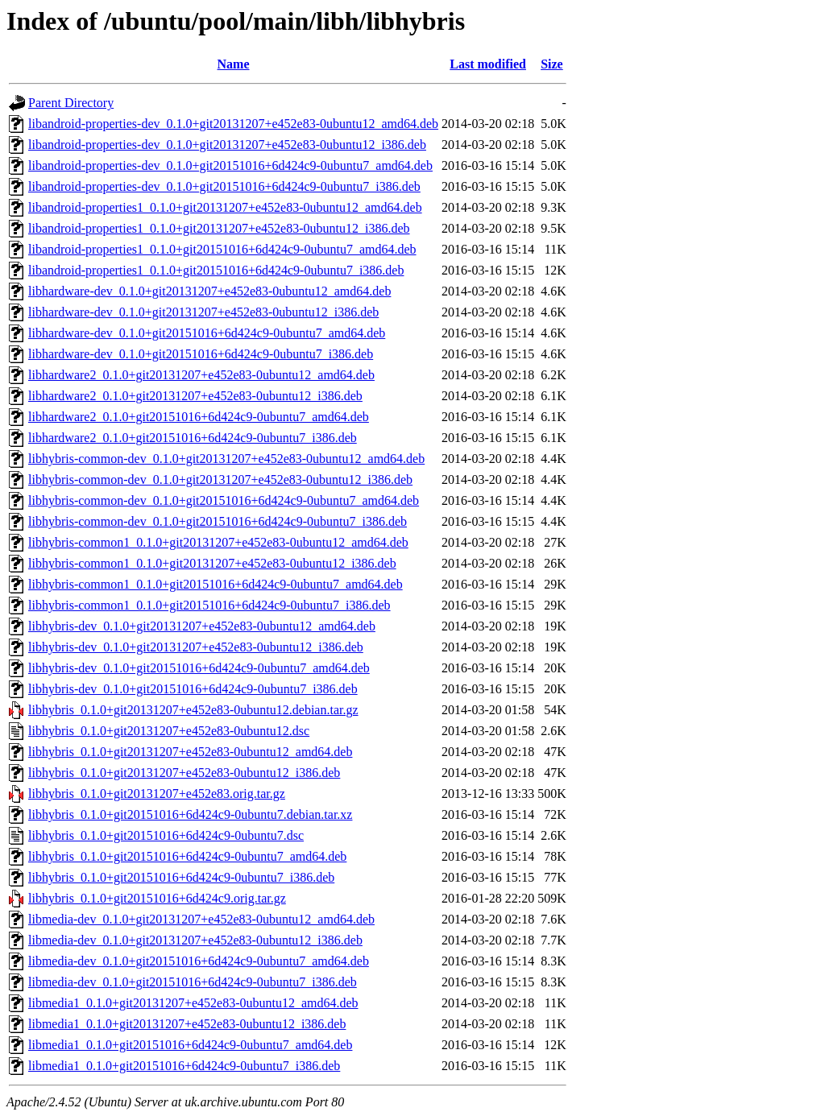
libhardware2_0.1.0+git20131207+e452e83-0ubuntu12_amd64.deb (201, 375)
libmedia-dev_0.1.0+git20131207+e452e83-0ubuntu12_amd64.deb (201, 919)
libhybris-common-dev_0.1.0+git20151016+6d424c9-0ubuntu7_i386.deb (217, 521)
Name (234, 64)
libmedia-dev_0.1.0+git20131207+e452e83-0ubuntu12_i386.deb (195, 940)
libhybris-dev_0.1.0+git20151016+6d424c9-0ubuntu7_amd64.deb (199, 668)
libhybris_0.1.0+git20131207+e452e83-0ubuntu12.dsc (168, 731)
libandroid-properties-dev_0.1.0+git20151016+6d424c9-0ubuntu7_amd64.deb (230, 165)
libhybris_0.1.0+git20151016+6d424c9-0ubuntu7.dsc (166, 835)
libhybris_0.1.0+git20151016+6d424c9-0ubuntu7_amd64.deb (187, 856)
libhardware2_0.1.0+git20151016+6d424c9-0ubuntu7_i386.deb (192, 437)
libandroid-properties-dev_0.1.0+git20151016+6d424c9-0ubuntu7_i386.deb (224, 186)
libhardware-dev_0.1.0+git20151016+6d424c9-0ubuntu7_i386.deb (200, 354)
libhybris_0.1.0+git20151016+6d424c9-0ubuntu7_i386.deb (181, 877)
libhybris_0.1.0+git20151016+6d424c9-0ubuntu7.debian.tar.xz (190, 814)
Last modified (488, 64)
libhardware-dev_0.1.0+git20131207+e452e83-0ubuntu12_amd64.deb (209, 291)
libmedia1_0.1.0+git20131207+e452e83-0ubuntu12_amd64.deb (193, 1003)
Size (552, 64)
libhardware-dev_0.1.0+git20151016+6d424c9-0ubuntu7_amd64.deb (206, 333)
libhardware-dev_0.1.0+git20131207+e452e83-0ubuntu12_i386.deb (203, 312)
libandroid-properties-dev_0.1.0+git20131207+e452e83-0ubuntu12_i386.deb (227, 144)
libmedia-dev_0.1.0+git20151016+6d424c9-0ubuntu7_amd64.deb (198, 961)
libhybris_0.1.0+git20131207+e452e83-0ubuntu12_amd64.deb (190, 751)
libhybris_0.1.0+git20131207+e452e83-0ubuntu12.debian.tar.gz (193, 710)
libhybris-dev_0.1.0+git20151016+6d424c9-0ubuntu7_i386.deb (193, 689)
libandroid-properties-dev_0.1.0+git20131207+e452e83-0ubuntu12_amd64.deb (233, 123)
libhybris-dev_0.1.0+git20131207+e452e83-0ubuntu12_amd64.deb (201, 626)
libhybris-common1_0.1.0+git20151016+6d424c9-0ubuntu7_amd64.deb (215, 584)
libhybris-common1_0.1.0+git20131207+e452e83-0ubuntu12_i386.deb (212, 563)
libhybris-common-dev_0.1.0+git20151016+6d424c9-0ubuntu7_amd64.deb (223, 500)
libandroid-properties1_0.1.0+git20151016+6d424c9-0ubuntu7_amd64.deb (222, 249)
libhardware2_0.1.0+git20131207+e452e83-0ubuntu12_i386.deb (195, 396)
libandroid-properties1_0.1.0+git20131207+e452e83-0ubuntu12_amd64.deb (225, 207)
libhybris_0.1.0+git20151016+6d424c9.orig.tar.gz (157, 898)
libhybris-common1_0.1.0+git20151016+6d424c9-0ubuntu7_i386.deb (209, 605)
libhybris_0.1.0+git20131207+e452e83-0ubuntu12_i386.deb (184, 772)
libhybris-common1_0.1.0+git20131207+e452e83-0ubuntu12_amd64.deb (218, 542)
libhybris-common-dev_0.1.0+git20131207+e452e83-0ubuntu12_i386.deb (220, 479)
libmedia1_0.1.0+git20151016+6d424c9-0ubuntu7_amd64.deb (190, 1045)
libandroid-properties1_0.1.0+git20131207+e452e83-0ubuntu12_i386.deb (219, 228)
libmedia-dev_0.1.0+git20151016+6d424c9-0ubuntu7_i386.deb (192, 982)
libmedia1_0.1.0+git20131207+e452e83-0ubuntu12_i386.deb (187, 1024)
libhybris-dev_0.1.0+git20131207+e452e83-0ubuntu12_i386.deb (195, 647)
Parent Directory (71, 103)
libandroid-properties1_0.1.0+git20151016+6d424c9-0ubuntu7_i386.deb (216, 270)
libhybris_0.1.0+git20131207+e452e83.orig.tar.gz (156, 793)
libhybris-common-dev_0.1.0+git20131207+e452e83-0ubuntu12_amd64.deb (226, 458)
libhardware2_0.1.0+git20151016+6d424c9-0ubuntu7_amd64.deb (198, 417)
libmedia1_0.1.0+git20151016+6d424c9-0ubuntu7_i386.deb (184, 1066)
